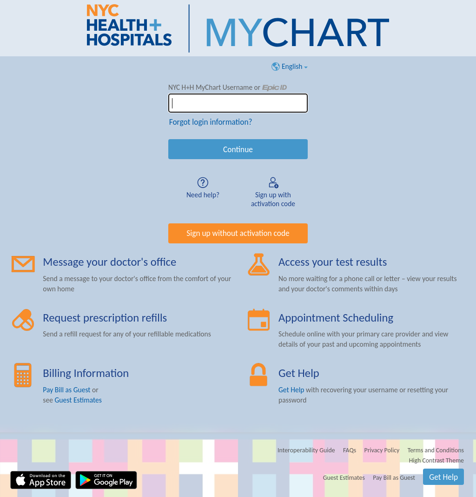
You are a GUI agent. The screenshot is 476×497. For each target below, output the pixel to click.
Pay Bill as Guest (66, 389)
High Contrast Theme (436, 460)
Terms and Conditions (436, 450)
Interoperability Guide (306, 450)
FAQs (349, 450)
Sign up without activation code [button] (237, 233)
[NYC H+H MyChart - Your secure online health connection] (238, 28)
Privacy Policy (381, 450)
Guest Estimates (77, 400)
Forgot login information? (210, 122)
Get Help (291, 389)
